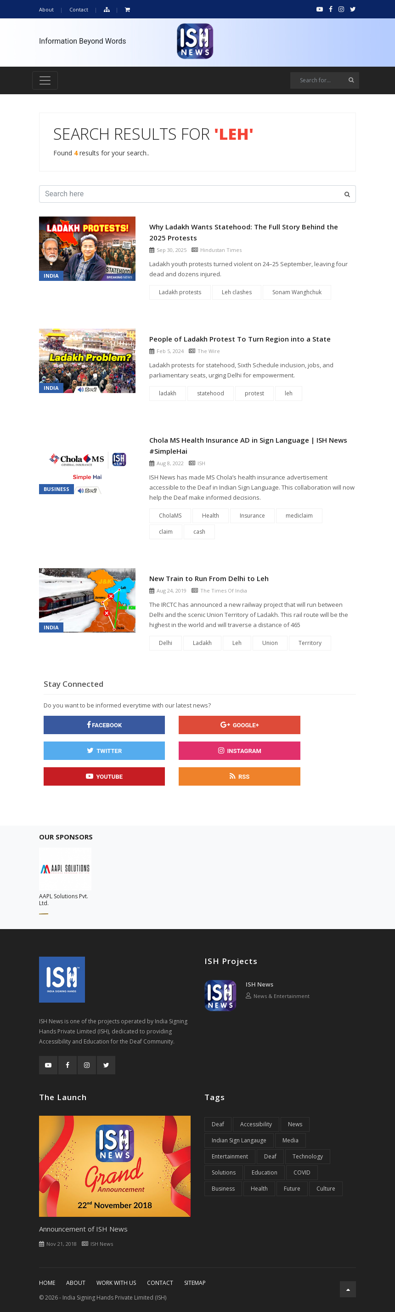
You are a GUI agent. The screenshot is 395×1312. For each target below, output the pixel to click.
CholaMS (170, 515)
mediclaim (299, 515)
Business (56, 488)
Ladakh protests (180, 292)
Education (264, 1172)
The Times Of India (223, 590)
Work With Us (116, 1283)
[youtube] (104, 776)
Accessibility (256, 1124)
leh (289, 393)
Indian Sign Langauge (239, 1140)
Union (270, 643)
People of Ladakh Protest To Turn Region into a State (240, 338)
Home (47, 1283)
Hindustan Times (221, 249)
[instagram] (239, 751)
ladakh (167, 393)
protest (254, 393)
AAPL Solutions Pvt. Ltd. (63, 900)
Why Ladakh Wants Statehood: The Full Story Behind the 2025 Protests (243, 232)
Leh (237, 643)
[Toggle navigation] (45, 80)
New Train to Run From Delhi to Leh (209, 578)
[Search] (324, 80)
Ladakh (202, 643)
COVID (301, 1172)
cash (199, 532)
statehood (210, 393)
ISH (201, 463)
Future (292, 1188)
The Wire (209, 351)
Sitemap (195, 1283)
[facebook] (104, 725)
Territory (310, 643)
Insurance (252, 515)
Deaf (218, 1124)
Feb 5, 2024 (170, 351)
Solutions (224, 1172)
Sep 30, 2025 (171, 249)
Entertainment (230, 1156)
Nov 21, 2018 (61, 1243)
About (46, 9)
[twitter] (104, 751)
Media (290, 1140)
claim (166, 532)
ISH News (259, 984)
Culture (325, 1188)
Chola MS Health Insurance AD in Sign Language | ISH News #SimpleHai (248, 445)
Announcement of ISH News (83, 1228)
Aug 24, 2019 (171, 590)
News (295, 1124)
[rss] (239, 776)
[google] (239, 725)
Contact (78, 9)
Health (210, 515)
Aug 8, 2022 (170, 463)
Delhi (165, 643)
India (51, 275)
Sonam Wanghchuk (297, 292)
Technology (308, 1156)
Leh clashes (237, 292)
